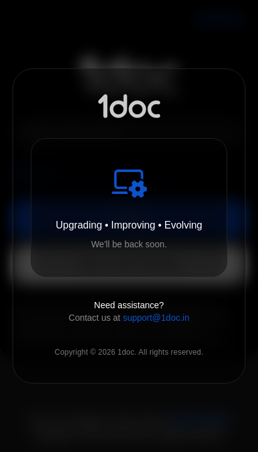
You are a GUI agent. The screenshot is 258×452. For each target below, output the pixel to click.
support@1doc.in (156, 318)
